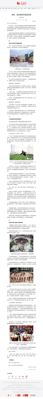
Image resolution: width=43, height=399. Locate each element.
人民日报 (8, 377)
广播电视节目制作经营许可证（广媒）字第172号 (32, 387)
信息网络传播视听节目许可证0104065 (6, 389)
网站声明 (30, 382)
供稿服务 (24, 382)
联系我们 (39, 382)
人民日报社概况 (5, 382)
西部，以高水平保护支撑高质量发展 (16, 365)
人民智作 (26, 377)
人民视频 (22, 377)
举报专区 (33, 8)
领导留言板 (19, 377)
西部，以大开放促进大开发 (14, 362)
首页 (0, 8)
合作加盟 (21, 382)
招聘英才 (15, 382)
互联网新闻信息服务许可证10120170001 (9, 387)
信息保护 (36, 382)
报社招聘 (12, 382)
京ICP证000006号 (36, 389)
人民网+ (12, 377)
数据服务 (27, 382)
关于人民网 (9, 382)
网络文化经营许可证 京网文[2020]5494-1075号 (18, 389)
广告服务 (18, 382)
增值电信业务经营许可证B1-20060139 (20, 387)
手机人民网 (15, 377)
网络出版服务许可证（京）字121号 (28, 389)
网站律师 (33, 382)
